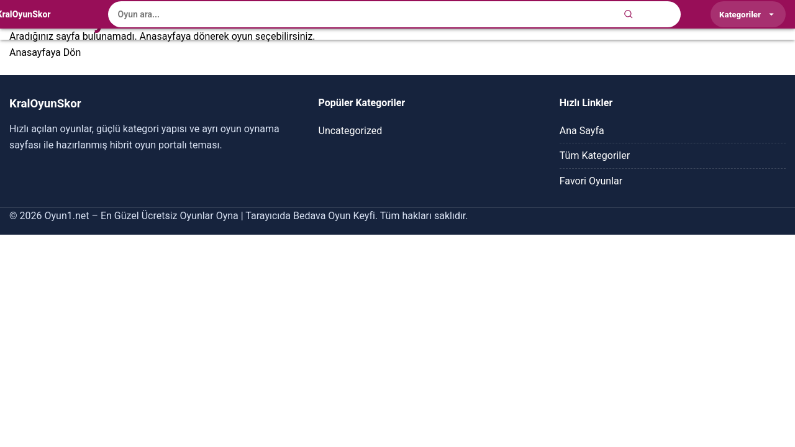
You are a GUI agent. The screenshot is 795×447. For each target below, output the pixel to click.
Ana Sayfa (582, 131)
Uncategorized (351, 131)
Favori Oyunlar (591, 181)
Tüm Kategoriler (595, 155)
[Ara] (628, 14)
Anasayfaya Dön (45, 52)
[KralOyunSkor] (23, 14)
